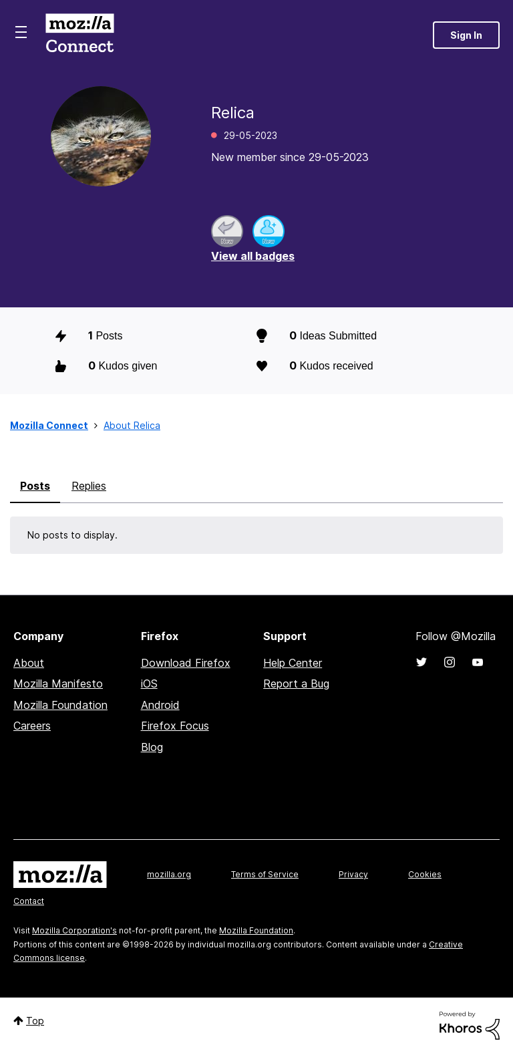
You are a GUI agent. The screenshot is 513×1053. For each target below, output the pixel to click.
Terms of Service (265, 874)
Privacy (353, 874)
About (28, 662)
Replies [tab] (88, 485)
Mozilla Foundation (60, 705)
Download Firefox (185, 662)
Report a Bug (296, 683)
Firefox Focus (175, 725)
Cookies (425, 874)
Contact (28, 901)
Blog (152, 747)
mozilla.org (169, 874)
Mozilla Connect (79, 35)
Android (160, 705)
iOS (149, 683)
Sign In (466, 35)
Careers (32, 725)
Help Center (292, 662)
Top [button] (35, 1020)
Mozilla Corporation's (74, 930)
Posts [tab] (35, 485)
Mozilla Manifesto (58, 683)
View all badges (253, 256)
